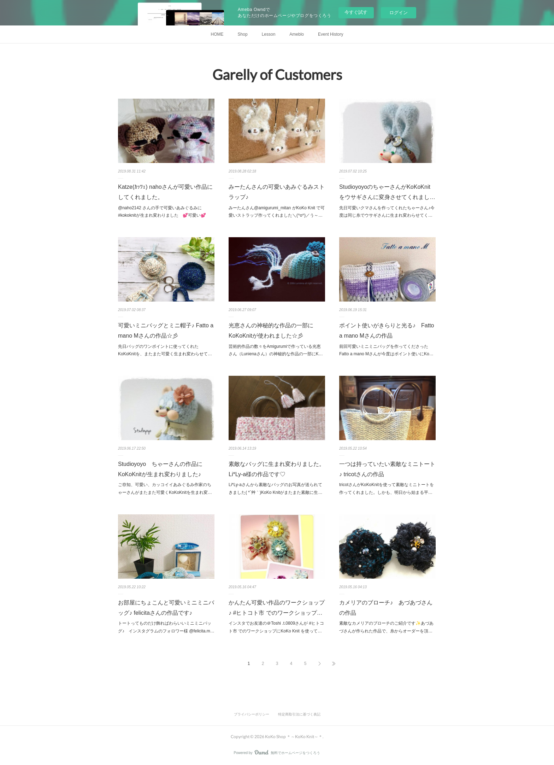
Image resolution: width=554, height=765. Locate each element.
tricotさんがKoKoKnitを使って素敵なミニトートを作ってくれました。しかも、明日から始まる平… (386, 488)
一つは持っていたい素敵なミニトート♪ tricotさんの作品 (387, 469)
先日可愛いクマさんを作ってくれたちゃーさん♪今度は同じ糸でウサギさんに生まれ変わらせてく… (387, 211)
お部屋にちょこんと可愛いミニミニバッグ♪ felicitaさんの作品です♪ (166, 608)
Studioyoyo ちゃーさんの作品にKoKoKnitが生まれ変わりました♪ (160, 469)
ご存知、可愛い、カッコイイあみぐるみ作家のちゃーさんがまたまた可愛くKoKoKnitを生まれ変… (165, 488)
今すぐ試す (355, 12)
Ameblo (296, 34)
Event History (330, 34)
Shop (243, 34)
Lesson (269, 34)
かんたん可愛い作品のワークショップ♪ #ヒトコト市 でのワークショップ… (277, 608)
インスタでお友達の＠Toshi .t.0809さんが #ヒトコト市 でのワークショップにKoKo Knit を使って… (276, 627)
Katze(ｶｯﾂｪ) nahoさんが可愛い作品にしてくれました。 (165, 192)
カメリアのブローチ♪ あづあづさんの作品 (385, 608)
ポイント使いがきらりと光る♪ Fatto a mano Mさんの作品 (386, 330)
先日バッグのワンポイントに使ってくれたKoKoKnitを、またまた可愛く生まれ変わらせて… (165, 350)
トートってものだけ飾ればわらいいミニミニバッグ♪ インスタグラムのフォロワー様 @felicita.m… (166, 627)
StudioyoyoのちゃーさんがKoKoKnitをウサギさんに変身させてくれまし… (387, 192)
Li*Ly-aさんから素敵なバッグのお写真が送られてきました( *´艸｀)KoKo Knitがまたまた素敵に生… (275, 488)
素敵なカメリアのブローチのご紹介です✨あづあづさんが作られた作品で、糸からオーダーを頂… (386, 627)
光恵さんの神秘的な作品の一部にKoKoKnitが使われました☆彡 (271, 330)
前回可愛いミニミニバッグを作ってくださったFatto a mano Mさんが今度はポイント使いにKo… (386, 350)
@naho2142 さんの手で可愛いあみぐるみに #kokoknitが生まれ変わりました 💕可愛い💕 (164, 211)
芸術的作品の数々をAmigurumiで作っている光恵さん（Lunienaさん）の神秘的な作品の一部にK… (276, 350)
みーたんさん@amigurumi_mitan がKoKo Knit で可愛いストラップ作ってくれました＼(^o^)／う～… (277, 211)
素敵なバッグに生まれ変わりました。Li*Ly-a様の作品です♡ (277, 469)
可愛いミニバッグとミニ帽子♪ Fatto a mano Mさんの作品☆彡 (165, 330)
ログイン (398, 12)
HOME (217, 34)
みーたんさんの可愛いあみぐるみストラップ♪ (277, 192)
